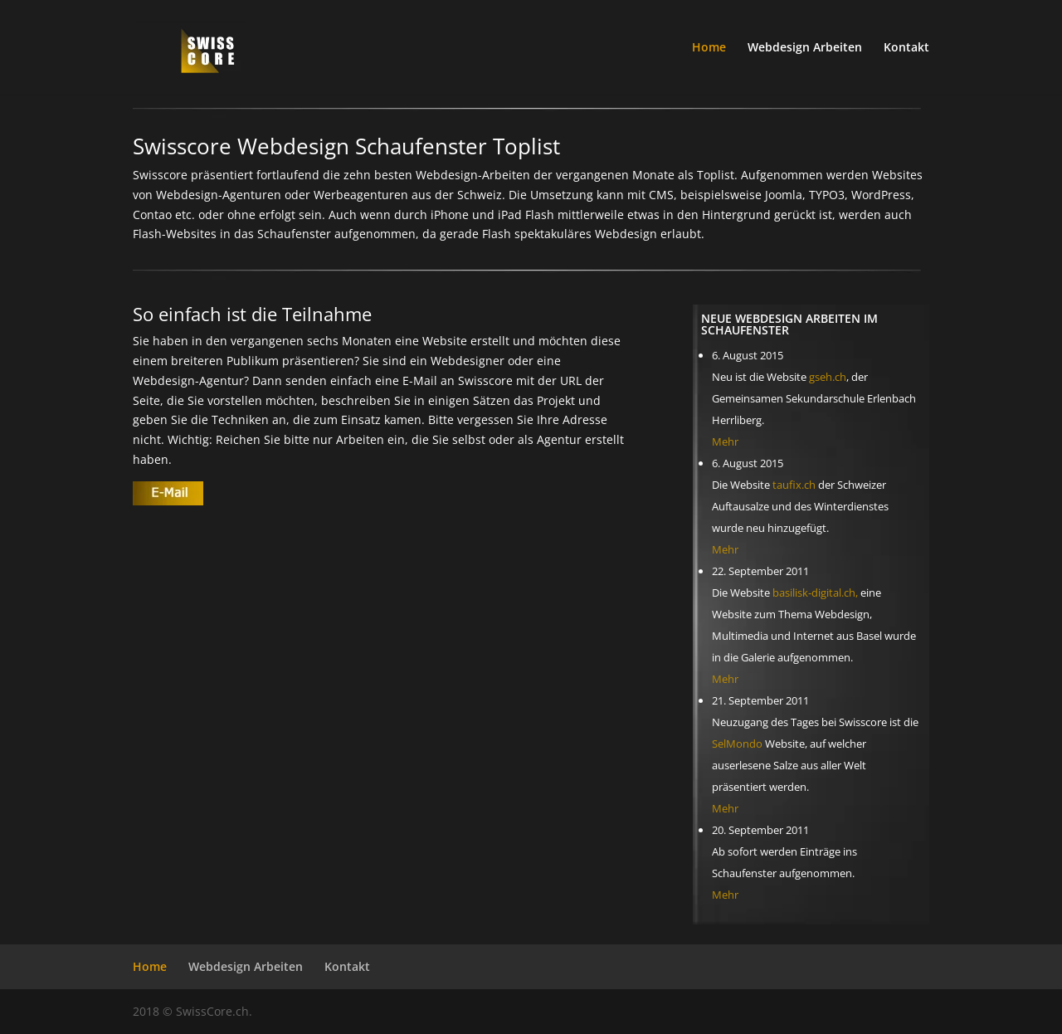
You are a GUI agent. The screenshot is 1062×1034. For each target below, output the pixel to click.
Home (709, 48)
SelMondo (737, 743)
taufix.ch (794, 484)
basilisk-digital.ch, (815, 592)
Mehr (725, 441)
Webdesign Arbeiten (805, 48)
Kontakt (906, 48)
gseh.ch (827, 376)
